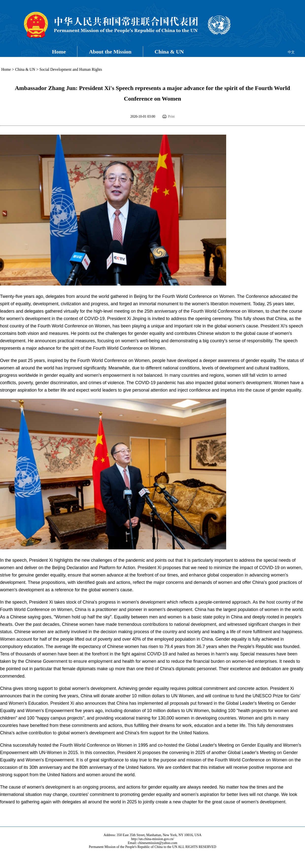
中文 (291, 52)
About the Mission (110, 52)
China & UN (169, 52)
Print (171, 116)
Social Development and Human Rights (70, 69)
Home (59, 52)
